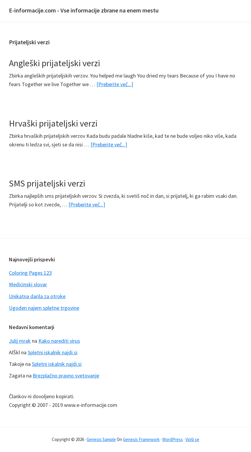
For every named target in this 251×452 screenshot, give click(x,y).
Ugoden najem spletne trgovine (44, 307)
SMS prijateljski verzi (47, 183)
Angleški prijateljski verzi (54, 63)
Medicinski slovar (28, 284)
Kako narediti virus (59, 340)
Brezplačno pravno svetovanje (66, 375)
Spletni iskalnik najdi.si (52, 352)
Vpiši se (192, 439)
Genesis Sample (101, 439)
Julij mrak (20, 340)
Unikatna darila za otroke (37, 296)
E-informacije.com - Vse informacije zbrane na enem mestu (84, 10)
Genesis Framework (141, 439)
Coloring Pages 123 (30, 272)
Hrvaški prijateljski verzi (53, 123)
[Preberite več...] (114, 84)
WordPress (172, 439)
